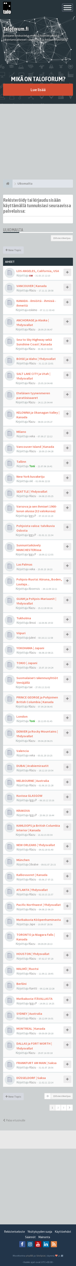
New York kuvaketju (30, 476)
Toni (32, 466)
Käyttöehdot (63, 1231)
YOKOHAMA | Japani (30, 648)
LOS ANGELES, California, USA (37, 271)
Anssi (32, 623)
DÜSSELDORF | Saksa (31, 1078)
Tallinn (21, 462)
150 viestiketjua (62, 238)
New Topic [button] (13, 250)
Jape (32, 924)
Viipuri (21, 633)
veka (32, 436)
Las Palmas (24, 564)
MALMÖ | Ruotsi (27, 969)
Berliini (21, 984)
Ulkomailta (13, 229)
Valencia (22, 751)
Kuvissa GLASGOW (29, 796)
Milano (21, 432)
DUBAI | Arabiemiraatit (32, 766)
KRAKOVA (23, 811)
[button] (69, 1107)
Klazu (32, 290)
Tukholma (23, 618)
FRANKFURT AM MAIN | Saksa (36, 1063)
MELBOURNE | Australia (32, 781)
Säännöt (30, 1237)
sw (31, 275)
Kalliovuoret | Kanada (31, 875)
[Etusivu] (8, 184)
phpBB (29, 1255)
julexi (32, 637)
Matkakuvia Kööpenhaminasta (38, 920)
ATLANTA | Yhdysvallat (32, 890)
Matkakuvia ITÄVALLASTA (34, 999)
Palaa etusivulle (14, 1120)
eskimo (32, 310)
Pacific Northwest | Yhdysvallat (38, 905)
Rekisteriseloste (14, 1231)
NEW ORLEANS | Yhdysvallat (35, 845)
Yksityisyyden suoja (40, 1231)
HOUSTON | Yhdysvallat (32, 954)
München (23, 860)
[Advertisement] (38, 142)
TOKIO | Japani (26, 663)
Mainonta (44, 1237)
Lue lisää (38, 89)
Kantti (33, 988)
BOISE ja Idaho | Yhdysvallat (36, 359)
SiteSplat (41, 1255)
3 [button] (63, 1107)
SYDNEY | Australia (29, 1014)
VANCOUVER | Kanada (31, 286)
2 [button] (58, 1107)
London (22, 716)
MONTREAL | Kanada (30, 1028)
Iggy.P (32, 516)
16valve (34, 864)
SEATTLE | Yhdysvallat (31, 491)
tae (30, 687)
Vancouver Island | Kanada (35, 447)
